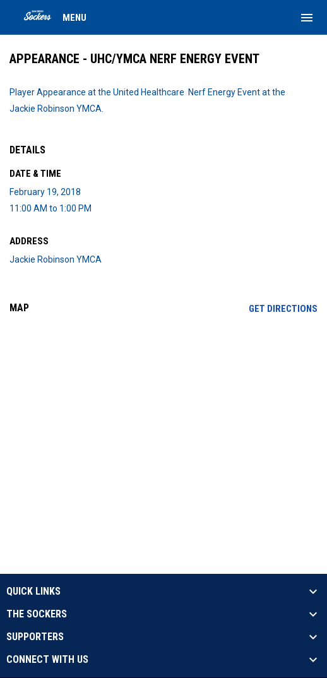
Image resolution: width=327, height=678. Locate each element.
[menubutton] (306, 17)
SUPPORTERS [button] (35, 637)
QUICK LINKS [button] (33, 591)
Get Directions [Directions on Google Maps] (283, 308)
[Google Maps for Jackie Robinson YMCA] (163, 420)
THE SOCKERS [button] (36, 614)
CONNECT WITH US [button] (47, 660)
